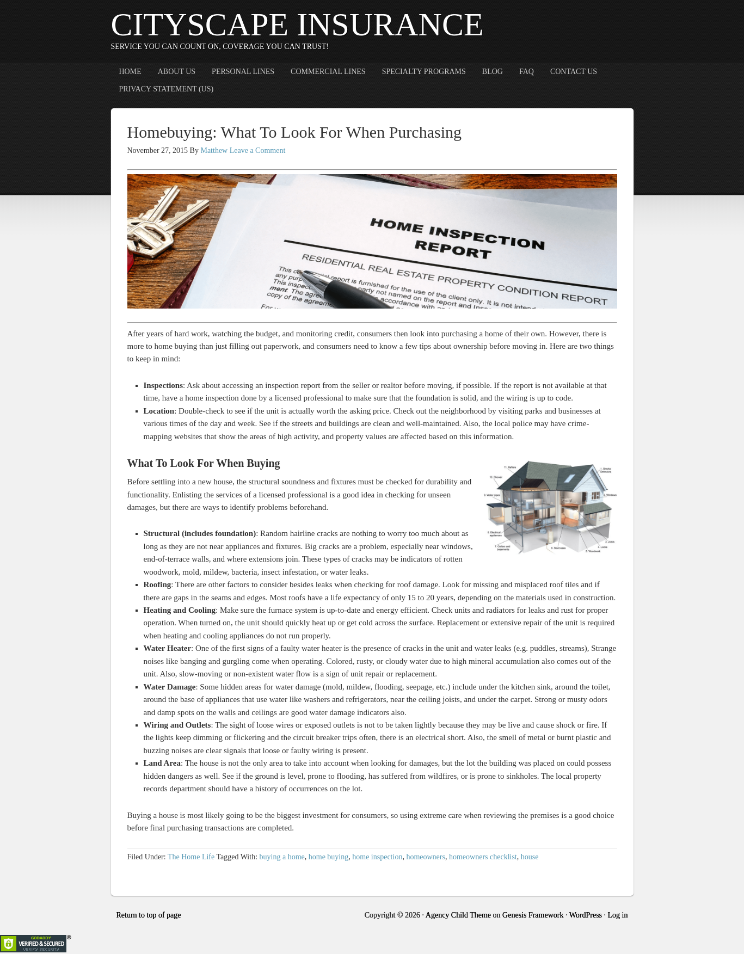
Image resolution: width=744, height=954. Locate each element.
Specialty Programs (424, 71)
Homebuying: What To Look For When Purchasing (294, 132)
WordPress (585, 915)
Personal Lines (243, 71)
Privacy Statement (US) (166, 89)
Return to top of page (148, 915)
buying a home (282, 857)
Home (130, 71)
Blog (492, 71)
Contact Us (573, 71)
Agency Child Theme (458, 915)
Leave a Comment (258, 150)
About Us (176, 71)
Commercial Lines (328, 71)
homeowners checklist (483, 857)
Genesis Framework (532, 915)
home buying (329, 857)
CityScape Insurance (297, 24)
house (530, 857)
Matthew (213, 150)
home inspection (377, 857)
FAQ (526, 71)
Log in (618, 915)
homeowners (425, 857)
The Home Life (191, 857)
